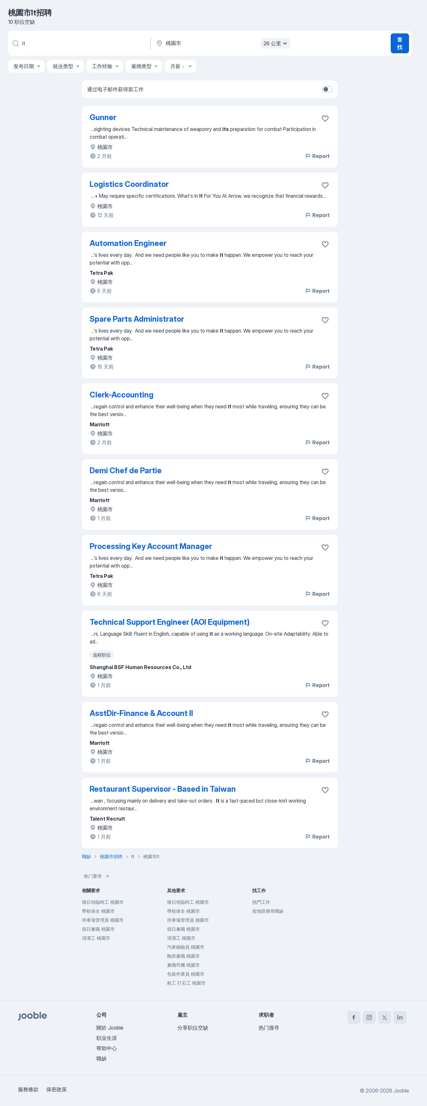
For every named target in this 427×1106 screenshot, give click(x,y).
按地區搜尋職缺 (268, 911)
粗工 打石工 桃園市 (186, 983)
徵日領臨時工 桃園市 (103, 902)
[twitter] (384, 1017)
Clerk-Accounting (122, 394)
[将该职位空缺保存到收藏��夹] (325, 396)
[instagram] (369, 1017)
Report (317, 156)
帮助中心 (106, 1048)
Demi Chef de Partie (126, 470)
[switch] (327, 89)
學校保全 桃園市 (98, 911)
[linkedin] (400, 1017)
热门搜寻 (269, 1027)
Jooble (401, 1090)
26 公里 (276, 43)
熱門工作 (261, 902)
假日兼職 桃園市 (98, 929)
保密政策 (56, 1089)
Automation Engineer (128, 243)
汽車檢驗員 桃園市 (185, 947)
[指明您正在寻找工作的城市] (222, 43)
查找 (399, 43)
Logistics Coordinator (129, 184)
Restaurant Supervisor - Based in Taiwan (163, 789)
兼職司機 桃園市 (183, 965)
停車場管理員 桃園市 (103, 920)
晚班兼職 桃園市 (183, 956)
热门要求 (97, 876)
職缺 (101, 1058)
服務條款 (28, 1089)
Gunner (103, 117)
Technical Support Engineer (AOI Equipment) (170, 622)
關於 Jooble (109, 1027)
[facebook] (353, 1017)
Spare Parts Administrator (137, 319)
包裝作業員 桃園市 (185, 974)
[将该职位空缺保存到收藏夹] (325, 118)
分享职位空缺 (192, 1027)
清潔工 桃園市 (96, 938)
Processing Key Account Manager (151, 546)
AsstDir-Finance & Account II (141, 713)
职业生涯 (106, 1038)
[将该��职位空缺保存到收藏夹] (325, 320)
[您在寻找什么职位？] (78, 43)
